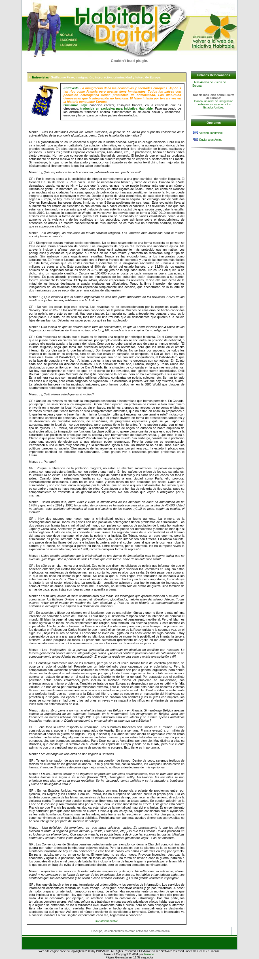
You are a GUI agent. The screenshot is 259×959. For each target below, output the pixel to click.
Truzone (149, 954)
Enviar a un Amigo (210, 139)
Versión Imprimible (210, 133)
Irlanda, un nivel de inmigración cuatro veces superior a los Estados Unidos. (213, 104)
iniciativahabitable (106, 921)
